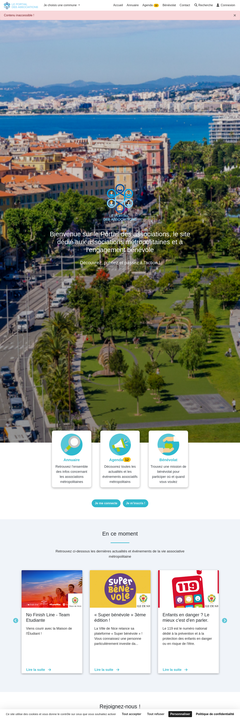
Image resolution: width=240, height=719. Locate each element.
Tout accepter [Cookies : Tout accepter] (131, 714)
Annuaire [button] (133, 5)
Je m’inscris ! (135, 503)
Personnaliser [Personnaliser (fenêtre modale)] (180, 714)
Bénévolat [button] (169, 5)
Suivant (223, 620)
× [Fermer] (234, 15)
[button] (203, 5)
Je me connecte (106, 503)
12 (156, 5)
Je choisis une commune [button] (61, 5)
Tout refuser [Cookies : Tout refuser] (155, 714)
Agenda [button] (150, 5)
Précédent (14, 620)
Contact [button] (185, 5)
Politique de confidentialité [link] (215, 714)
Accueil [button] (118, 5)
